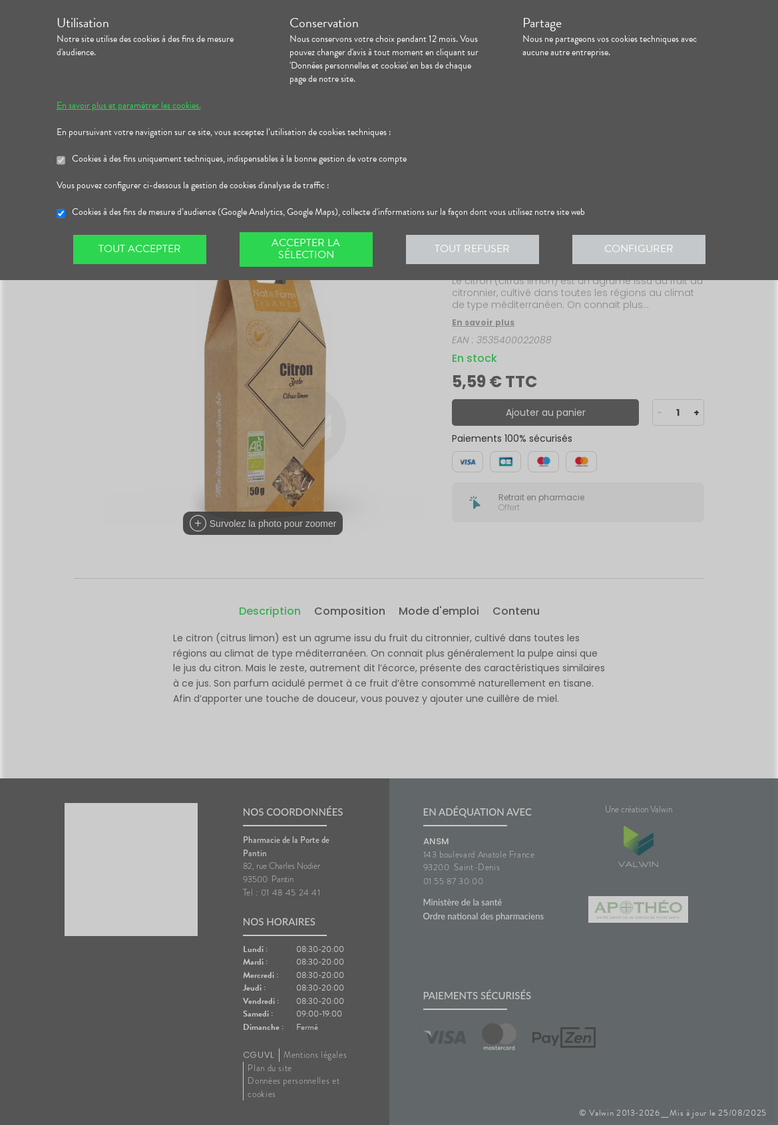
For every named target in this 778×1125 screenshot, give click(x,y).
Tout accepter (139, 249)
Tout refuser (472, 249)
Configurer (639, 249)
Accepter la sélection (306, 249)
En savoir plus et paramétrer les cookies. (129, 105)
